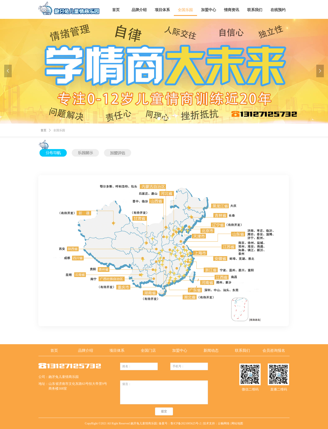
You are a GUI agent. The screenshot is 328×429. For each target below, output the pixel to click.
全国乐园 (59, 130)
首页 (43, 130)
